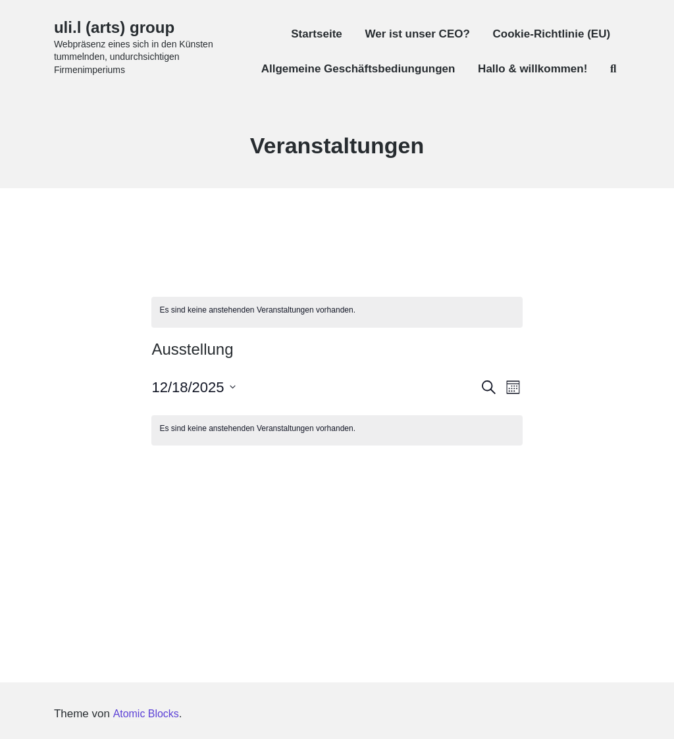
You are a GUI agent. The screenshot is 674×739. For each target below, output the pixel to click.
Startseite (316, 34)
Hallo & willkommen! (532, 69)
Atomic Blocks (148, 713)
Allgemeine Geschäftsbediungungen (358, 69)
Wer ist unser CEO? (417, 34)
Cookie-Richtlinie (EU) (552, 34)
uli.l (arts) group (119, 27)
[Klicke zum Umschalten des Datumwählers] (193, 387)
